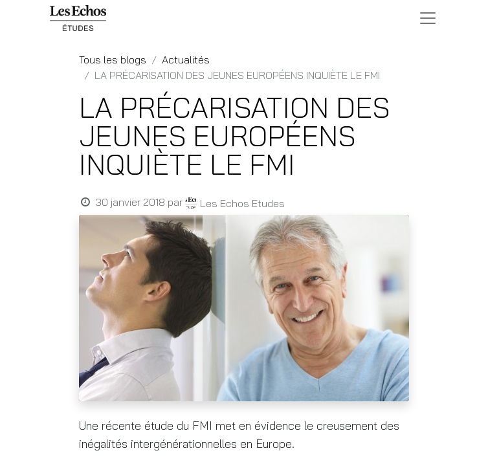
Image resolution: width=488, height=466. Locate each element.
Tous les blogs (112, 59)
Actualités (186, 59)
